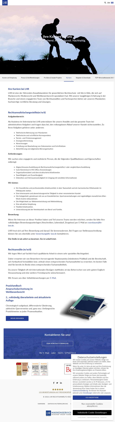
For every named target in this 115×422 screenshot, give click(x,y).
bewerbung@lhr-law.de (46, 234)
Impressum (104, 417)
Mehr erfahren (17, 318)
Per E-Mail (44, 353)
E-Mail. (53, 278)
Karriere (68, 78)
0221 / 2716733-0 (67, 353)
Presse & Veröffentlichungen (30, 78)
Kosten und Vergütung (9, 78)
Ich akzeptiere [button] (92, 397)
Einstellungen (87, 393)
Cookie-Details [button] (82, 417)
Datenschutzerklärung (58, 404)
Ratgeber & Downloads (83, 78)
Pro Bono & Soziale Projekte (53, 78)
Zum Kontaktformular (57, 343)
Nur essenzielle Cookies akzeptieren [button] (92, 405)
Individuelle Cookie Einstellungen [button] (92, 412)
